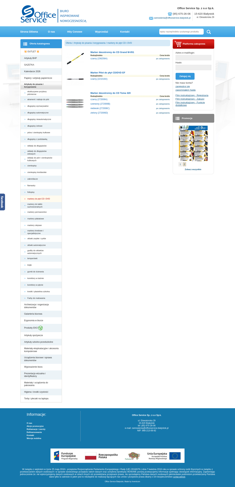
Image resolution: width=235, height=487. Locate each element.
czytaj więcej (179, 477)
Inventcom (136, 482)
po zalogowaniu (163, 58)
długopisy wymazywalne (38, 106)
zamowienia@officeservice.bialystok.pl (172, 18)
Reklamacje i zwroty (36, 429)
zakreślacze (32, 179)
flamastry (31, 185)
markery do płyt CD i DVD (38, 199)
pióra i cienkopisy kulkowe (39, 132)
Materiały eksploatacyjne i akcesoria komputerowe (41, 350)
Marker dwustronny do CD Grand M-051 (112, 52)
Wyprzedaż (101, 31)
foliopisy (31, 192)
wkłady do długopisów (37, 146)
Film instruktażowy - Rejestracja (192, 95)
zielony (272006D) (99, 113)
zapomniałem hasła (186, 90)
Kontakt (124, 31)
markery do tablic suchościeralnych (35, 205)
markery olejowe (34, 225)
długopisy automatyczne (38, 113)
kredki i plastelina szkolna (38, 291)
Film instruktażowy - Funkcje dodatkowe (190, 104)
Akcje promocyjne (35, 426)
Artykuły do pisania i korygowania (33, 85)
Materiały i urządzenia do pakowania (36, 384)
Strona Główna (29, 31)
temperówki (32, 258)
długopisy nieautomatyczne (39, 119)
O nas (51, 31)
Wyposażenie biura (33, 367)
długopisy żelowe (35, 126)
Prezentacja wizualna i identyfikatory (34, 375)
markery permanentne (37, 212)
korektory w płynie (35, 285)
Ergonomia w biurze (34, 320)
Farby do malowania (36, 298)
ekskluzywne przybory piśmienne (37, 92)
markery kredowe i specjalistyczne (35, 232)
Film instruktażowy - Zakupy (190, 99)
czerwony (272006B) (100, 104)
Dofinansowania (34, 432)
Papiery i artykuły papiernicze (38, 78)
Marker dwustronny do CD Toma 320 (110, 93)
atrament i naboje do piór (38, 99)
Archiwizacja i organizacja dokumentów (36, 306)
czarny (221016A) (98, 79)
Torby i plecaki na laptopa (37, 398)
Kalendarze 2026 (32, 71)
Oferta (69, 43)
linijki (29, 265)
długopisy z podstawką (37, 139)
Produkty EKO (33, 328)
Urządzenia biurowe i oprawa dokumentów (38, 359)
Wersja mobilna (34, 438)
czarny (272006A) (98, 99)
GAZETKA (29, 65)
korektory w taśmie (35, 278)
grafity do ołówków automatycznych (35, 251)
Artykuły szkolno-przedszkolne (39, 342)
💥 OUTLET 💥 (32, 51)
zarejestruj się (183, 86)
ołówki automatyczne (36, 245)
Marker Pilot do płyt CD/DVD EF (107, 72)
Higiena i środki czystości (36, 392)
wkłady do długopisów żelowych (37, 152)
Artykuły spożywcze (33, 335)
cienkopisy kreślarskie (37, 172)
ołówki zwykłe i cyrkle (37, 238)
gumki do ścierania (35, 272)
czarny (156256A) (98, 58)
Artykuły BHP (30, 58)
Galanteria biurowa (33, 314)
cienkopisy (32, 166)
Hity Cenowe (74, 31)
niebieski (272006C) (100, 108)
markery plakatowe (35, 219)
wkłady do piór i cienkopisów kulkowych (39, 159)
